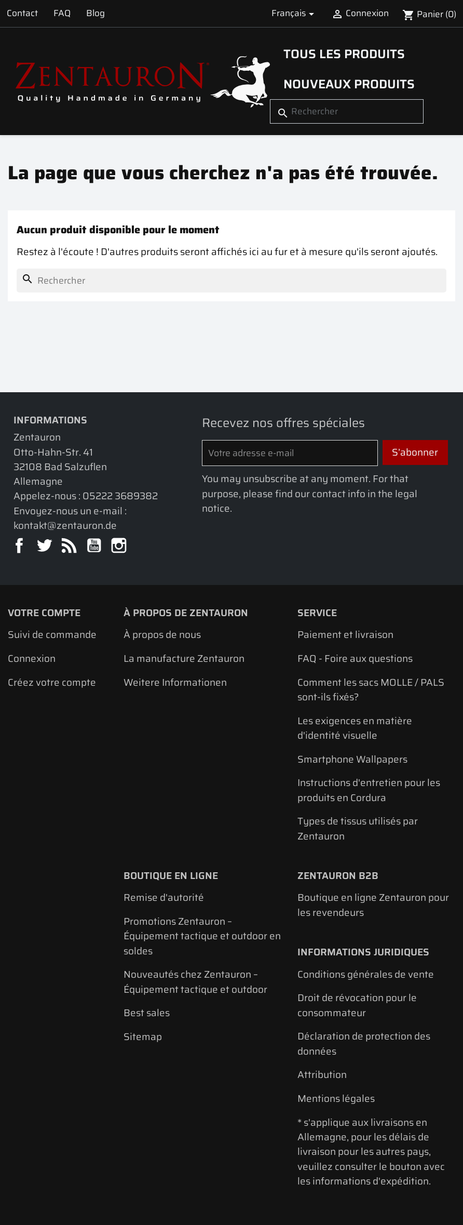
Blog (95, 13)
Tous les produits (344, 53)
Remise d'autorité (164, 897)
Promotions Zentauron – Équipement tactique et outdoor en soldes (202, 936)
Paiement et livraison (345, 634)
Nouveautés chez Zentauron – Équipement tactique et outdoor (195, 981)
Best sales (147, 1012)
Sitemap (143, 1036)
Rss (70, 546)
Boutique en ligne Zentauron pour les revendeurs (373, 905)
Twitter (45, 546)
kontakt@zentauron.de (65, 525)
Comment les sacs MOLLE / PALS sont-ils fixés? (370, 689)
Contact (22, 13)
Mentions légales (336, 1098)
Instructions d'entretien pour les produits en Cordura (368, 790)
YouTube (95, 546)
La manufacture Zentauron (184, 658)
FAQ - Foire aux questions (355, 658)
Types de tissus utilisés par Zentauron (357, 828)
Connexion (32, 658)
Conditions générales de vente (365, 974)
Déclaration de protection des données (363, 1043)
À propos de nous (162, 634)
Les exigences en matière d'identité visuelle (354, 728)
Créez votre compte (52, 682)
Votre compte (44, 612)
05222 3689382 (120, 495)
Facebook (20, 546)
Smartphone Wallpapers (352, 759)
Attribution (322, 1074)
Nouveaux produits (349, 84)
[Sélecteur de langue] (294, 13)
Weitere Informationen (175, 682)
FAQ (62, 13)
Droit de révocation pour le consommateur (357, 1005)
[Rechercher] (347, 111)
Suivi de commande (52, 634)
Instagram (119, 546)
